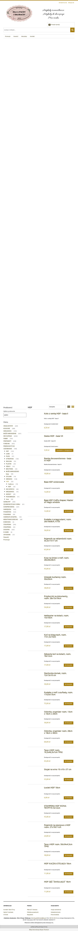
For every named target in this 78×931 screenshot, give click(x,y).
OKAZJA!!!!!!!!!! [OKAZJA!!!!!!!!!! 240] (8, 426)
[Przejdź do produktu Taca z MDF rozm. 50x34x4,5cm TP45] (36, 844)
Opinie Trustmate (8, 912)
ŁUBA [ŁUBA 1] (8, 454)
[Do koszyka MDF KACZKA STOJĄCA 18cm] (68, 873)
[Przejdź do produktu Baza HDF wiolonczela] (36, 482)
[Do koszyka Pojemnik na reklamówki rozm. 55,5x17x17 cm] (68, 549)
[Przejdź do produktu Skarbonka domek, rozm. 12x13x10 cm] (36, 673)
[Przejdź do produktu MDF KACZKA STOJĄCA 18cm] (36, 864)
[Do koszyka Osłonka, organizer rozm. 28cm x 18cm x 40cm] (68, 742)
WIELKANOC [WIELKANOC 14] (10, 491)
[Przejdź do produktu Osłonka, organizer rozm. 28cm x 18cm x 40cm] (36, 731)
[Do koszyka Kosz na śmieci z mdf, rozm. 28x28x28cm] (68, 569)
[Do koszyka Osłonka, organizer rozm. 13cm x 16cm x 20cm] (68, 722)
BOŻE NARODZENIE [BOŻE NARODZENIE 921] (9, 433)
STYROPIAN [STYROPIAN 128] (10, 459)
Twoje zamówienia (56, 909)
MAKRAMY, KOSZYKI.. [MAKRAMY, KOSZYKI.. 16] (10, 517)
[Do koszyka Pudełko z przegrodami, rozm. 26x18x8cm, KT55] (68, 530)
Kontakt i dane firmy (9, 909)
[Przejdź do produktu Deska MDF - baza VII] (36, 436)
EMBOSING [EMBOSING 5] (7, 522)
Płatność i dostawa (32, 909)
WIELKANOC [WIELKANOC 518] (7, 431)
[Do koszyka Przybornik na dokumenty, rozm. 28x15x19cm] (68, 607)
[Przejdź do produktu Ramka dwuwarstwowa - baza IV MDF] (36, 458)
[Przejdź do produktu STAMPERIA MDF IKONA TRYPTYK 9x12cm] (36, 806)
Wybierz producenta (9, 411)
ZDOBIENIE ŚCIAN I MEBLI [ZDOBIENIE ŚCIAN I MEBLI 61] (11, 504)
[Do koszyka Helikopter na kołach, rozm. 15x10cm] (68, 626)
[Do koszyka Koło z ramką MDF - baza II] (68, 427)
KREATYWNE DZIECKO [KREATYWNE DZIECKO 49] (10, 519)
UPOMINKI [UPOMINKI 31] (6, 534)
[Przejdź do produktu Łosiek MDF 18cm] (36, 788)
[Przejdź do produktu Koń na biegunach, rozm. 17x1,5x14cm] (36, 635)
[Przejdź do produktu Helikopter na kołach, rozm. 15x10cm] (36, 616)
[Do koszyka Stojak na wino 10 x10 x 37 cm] (68, 779)
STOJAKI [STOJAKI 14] (9, 476)
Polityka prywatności (32, 912)
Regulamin (30, 914)
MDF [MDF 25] (7, 481)
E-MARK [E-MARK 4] (6, 532)
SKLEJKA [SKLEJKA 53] (9, 461)
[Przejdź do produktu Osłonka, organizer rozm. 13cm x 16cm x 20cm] (36, 712)
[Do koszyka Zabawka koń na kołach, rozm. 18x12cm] (68, 665)
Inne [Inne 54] (7, 499)
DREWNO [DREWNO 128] (9, 479)
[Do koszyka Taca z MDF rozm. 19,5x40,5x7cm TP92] (68, 761)
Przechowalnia (55, 914)
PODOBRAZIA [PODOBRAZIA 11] (10, 497)
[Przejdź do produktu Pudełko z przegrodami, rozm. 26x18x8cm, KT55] (36, 519)
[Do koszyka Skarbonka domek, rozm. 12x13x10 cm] (68, 684)
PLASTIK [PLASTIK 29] (8, 464)
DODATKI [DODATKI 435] (6, 529)
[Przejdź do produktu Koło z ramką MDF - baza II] (36, 414)
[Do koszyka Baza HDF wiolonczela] (68, 492)
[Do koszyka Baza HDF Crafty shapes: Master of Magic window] (68, 511)
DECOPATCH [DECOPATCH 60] (10, 489)
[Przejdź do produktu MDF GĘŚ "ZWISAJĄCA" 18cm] (36, 882)
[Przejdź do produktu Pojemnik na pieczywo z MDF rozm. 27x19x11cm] (36, 825)
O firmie (5, 914)
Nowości (6, 537)
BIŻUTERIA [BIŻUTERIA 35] (9, 469)
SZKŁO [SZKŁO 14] (8, 466)
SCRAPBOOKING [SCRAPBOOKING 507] (8, 507)
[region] (39, 221)
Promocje (6, 539)
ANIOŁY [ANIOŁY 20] (8, 494)
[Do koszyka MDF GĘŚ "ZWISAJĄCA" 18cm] (68, 891)
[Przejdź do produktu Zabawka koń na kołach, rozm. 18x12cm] (36, 654)
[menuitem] (7, 36)
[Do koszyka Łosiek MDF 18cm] (68, 797)
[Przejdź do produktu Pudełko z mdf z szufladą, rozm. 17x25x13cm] (36, 692)
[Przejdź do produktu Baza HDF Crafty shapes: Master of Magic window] (36, 500)
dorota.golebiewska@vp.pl (38, 918)
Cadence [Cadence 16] (11, 484)
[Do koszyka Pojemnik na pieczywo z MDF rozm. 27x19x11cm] (68, 836)
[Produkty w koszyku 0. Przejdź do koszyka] (54, 24)
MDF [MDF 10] (9, 486)
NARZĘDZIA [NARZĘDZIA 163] (7, 509)
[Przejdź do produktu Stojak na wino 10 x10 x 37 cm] (36, 769)
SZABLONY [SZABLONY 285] (6, 502)
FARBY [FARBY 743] (5, 438)
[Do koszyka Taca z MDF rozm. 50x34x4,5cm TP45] (68, 855)
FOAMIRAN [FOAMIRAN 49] (7, 514)
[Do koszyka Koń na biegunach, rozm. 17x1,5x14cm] (68, 645)
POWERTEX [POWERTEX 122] (7, 512)
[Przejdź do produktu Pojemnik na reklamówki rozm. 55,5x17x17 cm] (36, 539)
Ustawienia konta (55, 912)
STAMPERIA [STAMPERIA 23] (7, 527)
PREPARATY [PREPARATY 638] (7, 441)
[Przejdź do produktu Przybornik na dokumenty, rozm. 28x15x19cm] (36, 596)
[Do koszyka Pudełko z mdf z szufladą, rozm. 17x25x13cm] (68, 703)
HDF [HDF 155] (7, 451)
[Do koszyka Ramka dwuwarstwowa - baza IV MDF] (68, 473)
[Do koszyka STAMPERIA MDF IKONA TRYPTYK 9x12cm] (68, 817)
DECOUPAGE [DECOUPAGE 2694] (7, 436)
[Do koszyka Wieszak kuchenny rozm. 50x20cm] (68, 588)
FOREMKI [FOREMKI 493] (6, 443)
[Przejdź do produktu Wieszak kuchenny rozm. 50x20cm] (36, 577)
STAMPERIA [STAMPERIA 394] (7, 524)
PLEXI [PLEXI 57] (8, 456)
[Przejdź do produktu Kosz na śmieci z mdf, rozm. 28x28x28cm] (36, 558)
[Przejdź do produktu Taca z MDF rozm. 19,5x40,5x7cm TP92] (36, 750)
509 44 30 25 (53, 918)
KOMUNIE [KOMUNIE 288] (6, 428)
